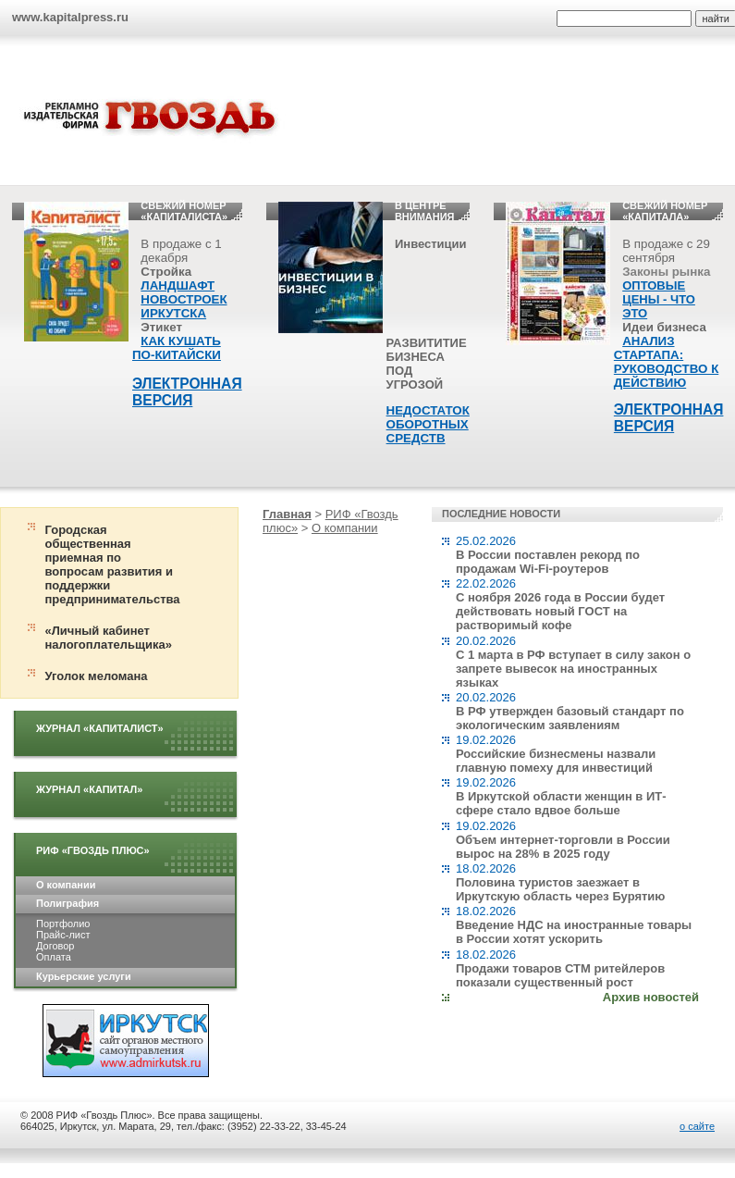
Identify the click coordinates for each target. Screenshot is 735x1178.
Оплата (53, 956)
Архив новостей (651, 997)
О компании (66, 884)
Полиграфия (67, 903)
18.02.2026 (560, 882)
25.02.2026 (548, 555)
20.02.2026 (573, 661)
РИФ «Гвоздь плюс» (93, 850)
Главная (287, 514)
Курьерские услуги (83, 976)
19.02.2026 (555, 754)
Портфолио (63, 923)
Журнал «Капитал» (89, 789)
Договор (55, 945)
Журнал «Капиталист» (100, 728)
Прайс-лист (63, 934)
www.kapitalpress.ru (70, 17)
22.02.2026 (560, 604)
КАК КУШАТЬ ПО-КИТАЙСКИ (176, 348)
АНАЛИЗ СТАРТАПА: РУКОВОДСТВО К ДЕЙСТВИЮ (666, 362)
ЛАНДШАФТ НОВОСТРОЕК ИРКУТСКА (184, 299)
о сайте (697, 1126)
